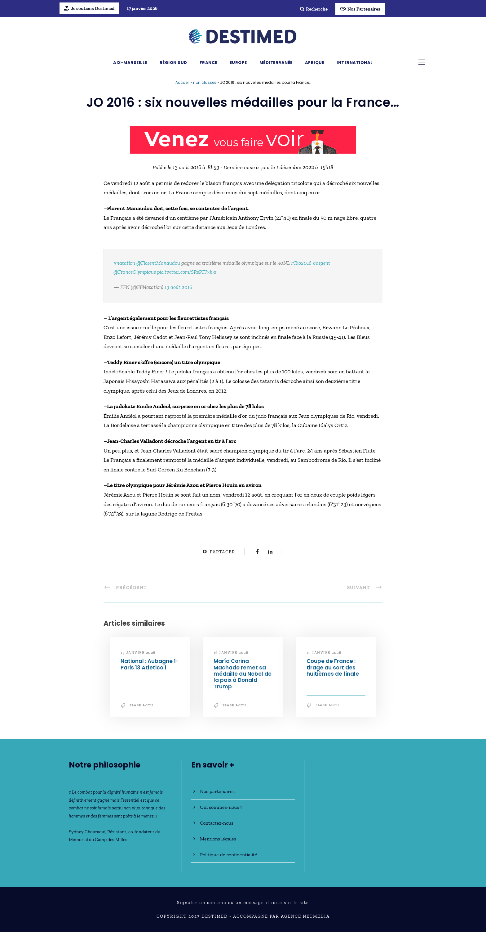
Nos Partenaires (360, 9)
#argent (321, 263)
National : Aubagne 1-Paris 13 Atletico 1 (150, 664)
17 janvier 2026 (138, 653)
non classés (204, 82)
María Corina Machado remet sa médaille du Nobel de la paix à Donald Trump (243, 673)
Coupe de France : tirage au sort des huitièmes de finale (333, 667)
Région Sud (173, 62)
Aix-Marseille (130, 62)
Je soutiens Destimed (89, 8)
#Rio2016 (301, 263)
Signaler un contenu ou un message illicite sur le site (243, 902)
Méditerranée (276, 62)
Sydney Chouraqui (87, 832)
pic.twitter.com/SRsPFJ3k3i (186, 272)
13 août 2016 (178, 287)
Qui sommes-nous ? (221, 807)
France (208, 62)
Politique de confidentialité (228, 855)
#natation (124, 263)
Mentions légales (218, 839)
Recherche (314, 9)
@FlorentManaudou (158, 263)
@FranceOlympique (134, 272)
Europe (238, 62)
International (355, 62)
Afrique (315, 62)
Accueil (182, 82)
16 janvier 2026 (231, 653)
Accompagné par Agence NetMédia (281, 916)
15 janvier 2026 (324, 653)
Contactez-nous (216, 823)
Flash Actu (141, 705)
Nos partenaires (217, 791)
